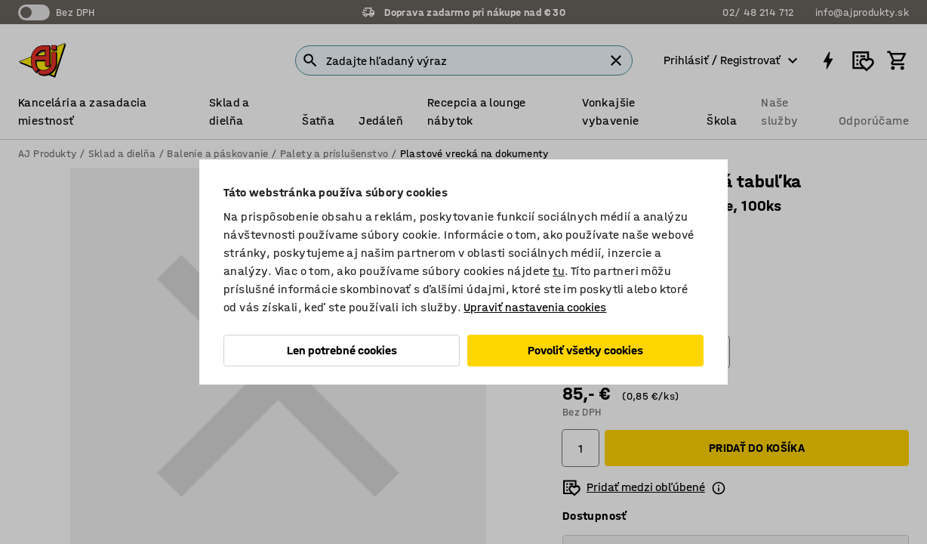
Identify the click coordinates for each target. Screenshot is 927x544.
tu (559, 271)
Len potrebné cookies (342, 350)
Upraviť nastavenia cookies (535, 307)
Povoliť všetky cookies (585, 350)
